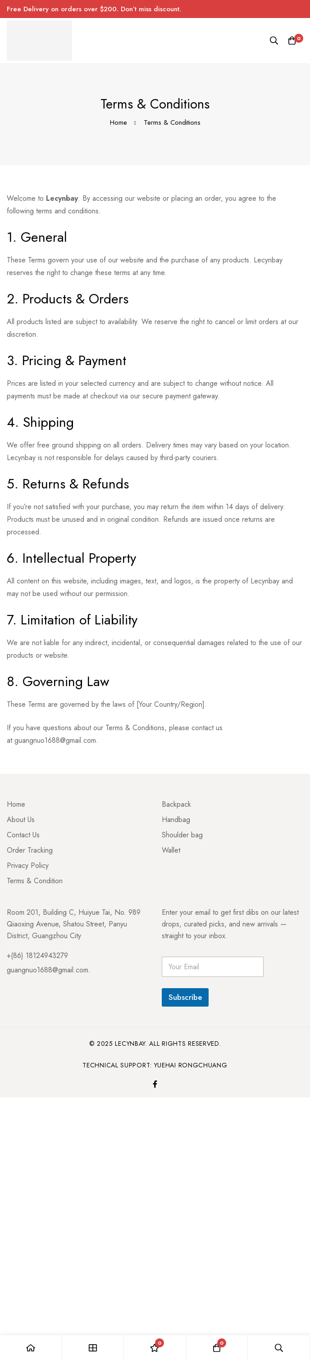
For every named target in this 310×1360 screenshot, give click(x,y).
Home (118, 122)
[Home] (31, 1347)
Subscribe (185, 997)
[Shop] (93, 1347)
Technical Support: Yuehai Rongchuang (154, 1065)
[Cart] (292, 40)
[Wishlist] (155, 1347)
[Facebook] (155, 1084)
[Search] (274, 40)
